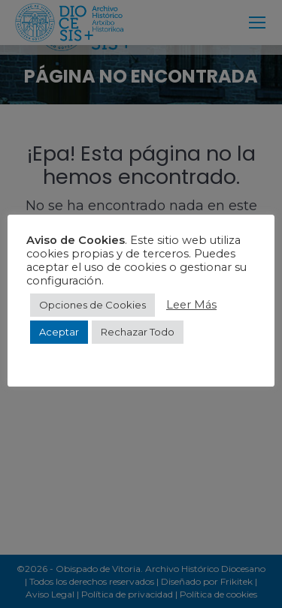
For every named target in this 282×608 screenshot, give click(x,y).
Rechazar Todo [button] (137, 332)
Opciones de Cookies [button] (92, 305)
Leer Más (191, 305)
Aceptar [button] (59, 332)
